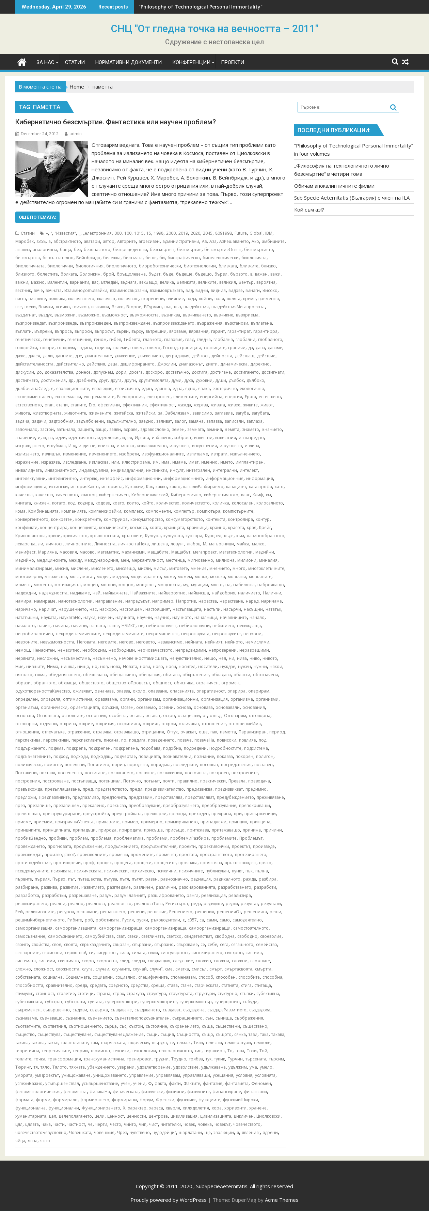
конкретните (88, 519)
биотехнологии (200, 266)
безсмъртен (162, 249)
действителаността (34, 364)
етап (49, 405)
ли (40, 544)
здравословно (154, 429)
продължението (121, 846)
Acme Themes (282, 1199)
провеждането (30, 846)
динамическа (234, 364)
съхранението (184, 1026)
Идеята (142, 437)
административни (180, 241)
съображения (249, 1018)
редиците (213, 903)
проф (88, 863)
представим (141, 797)
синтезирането (206, 953)
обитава (171, 675)
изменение (74, 454)
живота (22, 413)
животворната (47, 413)
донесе (83, 372)
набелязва (244, 585)
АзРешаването (234, 241)
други (130, 380)
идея (127, 437)
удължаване (213, 1067)
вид (189, 290)
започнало (26, 429)
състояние (156, 1026)
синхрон (234, 953)
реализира (239, 895)
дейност (200, 356)
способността (29, 985)
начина (60, 625)
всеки (30, 307)
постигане (95, 773)
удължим (237, 1067)
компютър (184, 511)
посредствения (236, 764)
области (242, 675)
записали (234, 421)
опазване (157, 691)
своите (22, 944)
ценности (136, 1116)
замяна (196, 421)
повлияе (247, 740)
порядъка (161, 764)
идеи (60, 437)
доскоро (154, 372)
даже (20, 356)
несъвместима (75, 658)
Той (263, 1051)
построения (27, 781)
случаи (102, 969)
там (94, 1042)
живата (218, 405)
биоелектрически (221, 258)
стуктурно (227, 993)
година (85, 348)
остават (152, 715)
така (264, 1034)
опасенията (182, 691)
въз (177, 307)
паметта (228, 732)
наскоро (108, 609)
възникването (197, 315)
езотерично (224, 388)
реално (75, 903)
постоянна (196, 773)
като (279, 487)
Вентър (246, 282)
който (148, 503)
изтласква (99, 462)
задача (22, 421)
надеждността (53, 593)
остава (136, 715)
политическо (28, 764)
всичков (81, 307)
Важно (38, 282)
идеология (108, 437)
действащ (244, 356)
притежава (198, 830)
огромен (230, 683)
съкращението (187, 1018)
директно (260, 364)
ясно (45, 1141)
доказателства (59, 372)
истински (58, 487)
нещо (210, 658)
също (207, 1034)
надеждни (25, 593)
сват (120, 936)
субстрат (53, 1002)
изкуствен (179, 446)
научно (162, 617)
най (96, 593)
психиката (61, 871)
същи (152, 1034)
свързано (164, 944)
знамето (250, 429)
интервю (88, 478)
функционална (30, 1108)
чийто (130, 1124)
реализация (213, 895)
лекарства (25, 544)
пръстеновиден (240, 863)
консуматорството (184, 519)
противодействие (33, 863)
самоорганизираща (165, 928)
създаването (147, 1010)
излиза (252, 446)
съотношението (85, 1026)
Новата (130, 666)
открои (168, 724)
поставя (47, 773)
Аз (204, 241)
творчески (138, 1042)
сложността (67, 969)
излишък (51, 454)
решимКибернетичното (40, 920)
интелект (249, 470)
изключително (152, 446)
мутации (199, 585)
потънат (152, 781)
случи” (155, 969)
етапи (62, 405)
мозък (201, 576)
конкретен (62, 519)
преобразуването (181, 805)
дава (260, 348)
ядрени (270, 1132)
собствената (27, 977)
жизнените (100, 413)
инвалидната (28, 470)
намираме (44, 601)
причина (252, 830)
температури (238, 1042)
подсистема (256, 748)
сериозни (52, 953)
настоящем (131, 609)
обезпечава (95, 675)
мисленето (102, 568)
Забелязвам (177, 413)
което (118, 503)
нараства (207, 601)
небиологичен (161, 625)
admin (73, 134)
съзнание (75, 1018)
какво (161, 487)
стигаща (262, 985)
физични (175, 1091)
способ (205, 977)
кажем (136, 487)
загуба (242, 413)
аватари (92, 241)
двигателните (98, 356)
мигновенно (200, 560)
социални (103, 977)
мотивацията (67, 585)
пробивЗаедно (30, 838)
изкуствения (204, 446)
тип (198, 1051)
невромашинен (162, 634)
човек (189, 1124)
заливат (164, 421)
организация (214, 699)
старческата (206, 985)
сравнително (59, 985)
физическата (126, 1091)
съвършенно (56, 1010)
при (238, 814)
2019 (183, 233)
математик (108, 552)
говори (47, 348)
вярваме (177, 331)
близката (228, 266)
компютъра (208, 511)
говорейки (26, 348)
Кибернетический (149, 495)
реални (57, 903)
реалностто (119, 903)
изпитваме (197, 454)
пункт (237, 871)
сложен (203, 961)
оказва (123, 691)
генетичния (79, 339)
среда (81, 985)
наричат (47, 609)
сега (224, 944)
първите (23, 879)
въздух (45, 315)
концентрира (53, 527)
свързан (121, 944)
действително (70, 364)
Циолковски (268, 1116)
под (262, 740)
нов (104, 666)
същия (167, 1034)
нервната (24, 658)
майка (243, 544)
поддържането (30, 748)
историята (112, 487)
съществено (255, 1026)
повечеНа (204, 740)
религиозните (40, 912)
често (115, 1124)
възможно (88, 315)
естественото (28, 405)
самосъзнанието (65, 936)
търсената (255, 1059)
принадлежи (213, 822)
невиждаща (249, 625)
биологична (254, 258)
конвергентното (31, 519)
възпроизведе (62, 323)
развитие (69, 887)
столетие (66, 993)
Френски (165, 1100)
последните (185, 764)
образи (23, 683)
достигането (246, 372)
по (123, 740)
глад (189, 339)
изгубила (56, 446)
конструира (116, 519)
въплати (23, 331)
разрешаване (83, 895)
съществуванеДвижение (119, 1034)
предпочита (114, 797)
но (94, 666)
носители (208, 666)
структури (205, 993)
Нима (52, 666)
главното (152, 339)
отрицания (153, 732)
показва (225, 756)
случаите (121, 969)
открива (68, 724)
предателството (111, 789)
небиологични (194, 625)
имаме (179, 462)
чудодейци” (164, 1132)
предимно (256, 789)
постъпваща (84, 781)
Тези (198, 1042)
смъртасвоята (238, 969)
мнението (219, 568)
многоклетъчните (266, 568)
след (124, 961)
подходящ (101, 756)
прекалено (93, 805)
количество (167, 503)
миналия (268, 560)
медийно (24, 560)
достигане (220, 372)
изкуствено (231, 446)
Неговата (86, 642)
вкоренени (152, 298)
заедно (146, 421)
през (20, 805)
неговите (107, 642)
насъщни (253, 609)
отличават (189, 724)
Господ (170, 348)
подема (56, 748)
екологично (252, 388)
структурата (180, 993)
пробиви (58, 838)
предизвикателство (164, 789)
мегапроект (205, 552)
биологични (60, 266)
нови (145, 666)
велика (167, 282)
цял (18, 1124)
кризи (54, 536)
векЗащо (148, 282)
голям (136, 348)
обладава (221, 675)
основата (24, 715)
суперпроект (227, 1002)
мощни (108, 585)
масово (87, 552)
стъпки (247, 993)
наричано (25, 609)
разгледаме (119, 887)
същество (25, 1034)
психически (116, 871)
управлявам (168, 1075)
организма (242, 699)
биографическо (184, 258)
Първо (58, 879)
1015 (139, 233)
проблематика (129, 838)
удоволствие (185, 1067)
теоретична (27, 1051)
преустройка (96, 814)
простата (188, 854)
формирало (65, 1100)
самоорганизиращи (210, 928)
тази (253, 1034)
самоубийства (99, 936)
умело (266, 1067)
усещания (223, 1075)
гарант (218, 331)
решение (156, 912)
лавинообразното (265, 536)
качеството (67, 495)
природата (130, 830)
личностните (78, 544)
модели (120, 576)
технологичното (175, 1051)
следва (138, 961)
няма (40, 675)
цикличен (244, 1116)
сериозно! (75, 953)
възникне (223, 315)
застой (47, 429)
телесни (214, 1042)
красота (236, 527)
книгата (23, 503)
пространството (216, 854)
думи (176, 380)
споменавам (183, 977)
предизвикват (229, 789)
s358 (41, 241)
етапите (78, 405)
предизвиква (199, 789)
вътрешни (156, 331)
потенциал (110, 781)
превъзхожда (28, 789)
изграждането (29, 446)
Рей (19, 912)
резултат (249, 903)
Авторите (126, 241)
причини (273, 830)
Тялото (59, 1067)
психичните (191, 871)
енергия (233, 397)
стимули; (24, 993)
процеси (143, 863)
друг (103, 380)
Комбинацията (43, 511)
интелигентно (62, 478)
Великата (186, 282)
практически (213, 781)
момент (23, 585)
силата (138, 953)
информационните (183, 478)
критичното (75, 536)
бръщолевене (131, 274)
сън (209, 1018)
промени (118, 854)
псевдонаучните (31, 871)
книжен (41, 503)
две (78, 356)
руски (142, 920)
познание (204, 756)
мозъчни (237, 576)
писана (111, 740)
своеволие (271, 936)
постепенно (70, 773)
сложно (23, 969)
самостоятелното (251, 928)
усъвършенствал (62, 1083)
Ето (92, 405)
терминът (100, 1051)
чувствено (140, 1132)
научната (124, 617)
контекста (215, 519)
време (249, 298)
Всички (45, 307)
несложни (47, 658)
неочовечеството (155, 650)
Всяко (118, 307)
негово (126, 642)
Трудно (178, 1059)
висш (20, 298)
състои (136, 1026)
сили (153, 953)
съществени (228, 1026)
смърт (215, 969)
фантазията (237, 1083)
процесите (165, 863)
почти (169, 781)
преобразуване (144, 805)
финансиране (226, 1091)
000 (118, 233)
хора (217, 1108)
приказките (108, 822)
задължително (121, 421)
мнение (199, 568)
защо (101, 429)
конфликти (26, 527)
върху (137, 331)
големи (120, 348)
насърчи (232, 609)
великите (207, 282)
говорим (66, 348)
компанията (73, 511)
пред (88, 789)
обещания (149, 675)
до (39, 372)
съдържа (99, 1010)
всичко (63, 307)
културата (173, 536)
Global (256, 233)
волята (233, 298)
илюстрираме (136, 462)
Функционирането (101, 1108)
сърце (111, 1026)
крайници (197, 527)
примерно (151, 822)
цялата (32, 1124)
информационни (143, 478)
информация (259, 478)
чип (142, 1124)
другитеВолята (154, 380)
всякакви (100, 307)
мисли (144, 568)
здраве (131, 429)
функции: (186, 1100)
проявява (187, 863)
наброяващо (270, 585)
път (71, 879)
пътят (137, 879)
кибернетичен (114, 495)
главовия (173, 339)
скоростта (107, 961)
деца (112, 364)
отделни (48, 724)
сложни (240, 961)
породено (137, 764)
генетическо (28, 339)
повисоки (226, 740)
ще (208, 1132)
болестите (47, 274)
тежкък (184, 1042)
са (202, 920)
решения (204, 912)
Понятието (98, 764)
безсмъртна (27, 258)
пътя (124, 879)
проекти (187, 846)
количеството (196, 503)
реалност (95, 903)
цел (52, 1116)
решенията (255, 912)
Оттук (172, 732)
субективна (267, 993)
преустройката (127, 814)
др (71, 380)
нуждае (227, 666)
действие (266, 356)
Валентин (57, 282)
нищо (83, 666)
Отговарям (235, 715)
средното (118, 985)
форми (43, 1100)
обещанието (123, 675)
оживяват (82, 691)
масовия (68, 552)
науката (49, 617)
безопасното (97, 249)
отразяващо (126, 732)
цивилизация (184, 1116)
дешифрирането (137, 364)
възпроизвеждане (132, 323)
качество (44, 495)
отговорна (259, 715)
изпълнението (245, 454)
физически (152, 1091)
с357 (192, 920)
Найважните (143, 593)
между (75, 560)
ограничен (207, 683)
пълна (261, 871)
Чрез (122, 1132)
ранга (192, 895)
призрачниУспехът (74, 822)
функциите (209, 1100)
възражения (209, 323)
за (160, 413)
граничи (236, 348)
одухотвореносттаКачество (42, 691)
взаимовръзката (166, 290)
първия (42, 879)
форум (146, 1100)
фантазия (212, 1083)
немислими (257, 642)
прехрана (221, 814)
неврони (252, 634)
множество (56, 576)
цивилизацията (215, 1116)
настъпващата (187, 609)
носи (171, 666)
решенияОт (229, 912)
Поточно (132, 781)
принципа (260, 822)
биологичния (90, 266)
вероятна (265, 282)
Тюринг (23, 1067)
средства (139, 985)
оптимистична (77, 699)
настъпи (212, 609)
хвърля (173, 1108)
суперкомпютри (121, 1002)
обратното (44, 683)
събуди (250, 1002)
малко (258, 544)
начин (43, 625)
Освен (127, 707)
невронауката (195, 634)
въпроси (83, 331)
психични (166, 871)
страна (103, 993)
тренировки (139, 1059)
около (139, 691)
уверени (125, 1067)
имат (193, 462)
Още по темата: (37, 217)
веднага (129, 282)
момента (43, 585)
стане (186, 985)
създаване (121, 1010)
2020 (195, 233)
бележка (112, 258)
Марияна (47, 552)
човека (205, 1124)
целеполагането (75, 1116)
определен (26, 699)
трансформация (64, 1059)
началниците (233, 617)
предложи (25, 797)
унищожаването (110, 1075)
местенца (175, 560)
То (230, 1051)
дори (121, 372)
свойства (40, 944)
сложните (260, 961)
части (59, 1124)
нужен (244, 666)
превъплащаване (62, 789)
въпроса (63, 331)
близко (268, 266)
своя (56, 944)
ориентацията (84, 707)
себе (212, 944)
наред (252, 601)
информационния (224, 478)
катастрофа (260, 487)
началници (205, 617)
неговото (145, 642)
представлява (168, 797)
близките (249, 266)
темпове (262, 1042)
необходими (122, 650)
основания (253, 707)
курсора (194, 536)
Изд (72, 446)
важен (261, 274)
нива (242, 658)
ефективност (162, 405)
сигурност (106, 953)
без (77, 249)
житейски (145, 413)
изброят (182, 437)
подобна (172, 748)
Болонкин (90, 274)
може (169, 576)
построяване (56, 781)
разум (105, 895)
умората (23, 1075)
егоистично (127, 388)
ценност (115, 1116)
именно (209, 462)
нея (222, 658)
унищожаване (76, 1075)
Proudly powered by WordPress (168, 1199)
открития (105, 724)
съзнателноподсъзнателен (142, 1018)
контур (263, 519)
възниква (170, 315)
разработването (234, 887)
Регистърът (176, 903)
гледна (204, 339)
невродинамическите (78, 634)
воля (219, 298)
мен (125, 560)
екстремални (67, 397)
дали (48, 356)
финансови (255, 1091)
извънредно (251, 437)
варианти (79, 282)
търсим (276, 1059)
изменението (102, 454)
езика (204, 388)
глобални (245, 339)
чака (46, 1124)
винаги (252, 290)
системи (46, 961)
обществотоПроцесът (128, 683)
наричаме (271, 601)
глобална (223, 339)
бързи (220, 274)
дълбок (236, 380)
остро (169, 715)
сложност (43, 969)
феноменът (75, 1091)
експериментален (33, 397)
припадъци (84, 830)
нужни (260, 666)
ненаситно (69, 650)
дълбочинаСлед (31, 388)
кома (20, 511)
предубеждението (235, 797)
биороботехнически (160, 266)
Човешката (80, 1132)
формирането (94, 1100)
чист (153, 1124)
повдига (137, 740)
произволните (92, 854)
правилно (187, 781)
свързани (142, 944)
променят (166, 854)
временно (268, 298)
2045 (207, 233)
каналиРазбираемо (203, 487)
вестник (23, 290)
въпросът (104, 331)
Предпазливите (54, 797)
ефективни (109, 405)
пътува (110, 879)
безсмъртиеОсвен (222, 249)
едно (190, 388)
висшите (37, 298)
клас (245, 495)
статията (229, 985)
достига (199, 372)
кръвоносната (104, 536)
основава (203, 707)
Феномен (261, 1083)
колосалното (269, 503)
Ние (19, 666)
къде (229, 536)
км (268, 495)
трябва (196, 1059)
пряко (265, 863)
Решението (180, 912)
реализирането (31, 903)
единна (162, 388)
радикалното (226, 879)
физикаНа (100, 1091)
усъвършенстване (100, 1083)
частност (76, 1124)
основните (72, 715)
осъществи (189, 715)
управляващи (196, 1075)
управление (141, 1075)
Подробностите (225, 748)
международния (101, 560)
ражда (249, 879)
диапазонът (191, 364)
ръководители (165, 920)
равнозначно (174, 879)
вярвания (198, 331)
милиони (246, 560)
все (18, 307)
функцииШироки (240, 1100)
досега (136, 372)
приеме (23, 822)
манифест (25, 552)
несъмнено (104, 658)
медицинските (51, 560)
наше (113, 625)
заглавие (224, 413)
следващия (159, 961)
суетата (95, 1002)
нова (115, 666)
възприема (247, 315)
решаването (112, 912)
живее (234, 405)
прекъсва (116, 805)
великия (227, 282)
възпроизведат (30, 323)
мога (75, 576)
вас (95, 282)
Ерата (250, 397)
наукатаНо (70, 617)
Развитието (92, 887)
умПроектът (47, 1075)
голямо (152, 348)
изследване (74, 462)
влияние (175, 298)
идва (48, 437)
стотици (86, 993)
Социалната (77, 977)
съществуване (77, 1034)
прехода (177, 814)
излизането (27, 454)
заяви (115, 429)
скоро (88, 961)
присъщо (175, 830)
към (240, 536)
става (172, 985)
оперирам (258, 691)
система (253, 953)
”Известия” (65, 233)
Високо (270, 290)
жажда (184, 405)
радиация (201, 879)
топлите (23, 1059)
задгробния (61, 421)
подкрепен (100, 748)
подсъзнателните (33, 756)
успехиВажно (29, 1083)
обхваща (67, 683)
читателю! (171, 1124)
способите (249, 977)
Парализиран (253, 732)
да (250, 348)
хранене (258, 1108)
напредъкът (137, 601)
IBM (268, 233)
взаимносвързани (128, 290)
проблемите (224, 838)
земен (178, 429)
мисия (61, 568)
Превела (236, 781)
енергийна (211, 397)
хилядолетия (196, 1108)
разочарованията (197, 887)
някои (276, 666)
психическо (142, 871)
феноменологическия (38, 1091)
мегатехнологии (236, 552)
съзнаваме (26, 1018)
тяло (45, 1067)
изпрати (219, 454)
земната (195, 429)
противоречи (67, 863)
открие (86, 724)
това (239, 1051)
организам (149, 699)
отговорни (26, 724)
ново (158, 666)
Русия (128, 920)
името (226, 462)
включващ (128, 298)
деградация (177, 356)
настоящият (157, 609)
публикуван (217, 871)
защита (85, 429)
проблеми (157, 838)
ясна (32, 1141)
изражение (26, 462)
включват (106, 298)
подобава (150, 748)
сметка (182, 969)
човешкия (104, 1132)
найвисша (198, 593)
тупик (219, 1059)
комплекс (133, 511)
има (165, 462)
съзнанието (100, 1018)
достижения (53, 380)
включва (57, 298)
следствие (183, 961)
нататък (273, 609)
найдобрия (223, 593)
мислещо (125, 568)
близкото (24, 274)
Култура (153, 536)
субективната (28, 1002)
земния (214, 429)
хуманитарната (30, 1116)
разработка (27, 895)
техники (121, 1051)
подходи (79, 756)
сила (124, 953)
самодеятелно (247, 920)
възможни (65, 315)
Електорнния (130, 397)
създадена (194, 1010)
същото (224, 1034)
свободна (225, 936)
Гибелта (132, 339)
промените (142, 854)
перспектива (28, 740)
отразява (102, 732)
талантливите (74, 1042)
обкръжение (195, 675)
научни (144, 617)
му (185, 585)
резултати (271, 903)
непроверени (223, 650)
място (217, 585)
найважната (115, 593)
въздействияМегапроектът (238, 307)
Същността (188, 1034)
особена (118, 715)
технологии (144, 1051)
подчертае (125, 756)
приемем (43, 822)
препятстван (27, 814)
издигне (87, 446)
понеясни (75, 764)
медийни (264, 552)
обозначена (265, 675)
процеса (122, 863)
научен (105, 617)
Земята (232, 429)
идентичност (81, 437)
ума (253, 1067)
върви (122, 331)
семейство (266, 944)
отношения (27, 732)
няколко (23, 675)
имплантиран (250, 462)
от (205, 715)
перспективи (56, 740)
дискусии (24, 372)
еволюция (102, 388)
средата (98, 985)
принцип (238, 822)
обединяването (64, 675)
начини (79, 625)
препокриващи (254, 805)
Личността (104, 544)
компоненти (158, 511)
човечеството (246, 1124)
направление (109, 601)
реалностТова (148, 903)
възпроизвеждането (173, 323)
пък (249, 871)
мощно (125, 585)
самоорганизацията (75, 928)
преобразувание (219, 805)
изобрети (129, 454)
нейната (193, 642)
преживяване (270, 797)
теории (80, 1051)
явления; (251, 1132)
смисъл (199, 969)
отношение (214, 724)
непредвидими (190, 650)
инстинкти (156, 470)
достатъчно (177, 372)
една (177, 388)
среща (157, 985)
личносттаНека (133, 544)
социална (53, 977)
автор (108, 241)
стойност (45, 993)
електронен (158, 397)
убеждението (101, 1067)
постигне (145, 773)
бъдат (154, 274)
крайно (217, 527)
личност (54, 544)
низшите (35, 666)
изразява (50, 462)
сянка (240, 1034)
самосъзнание (30, 936)
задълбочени (90, 421)
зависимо (202, 413)
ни (231, 658)
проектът (241, 846)
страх (118, 993)
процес (104, 863)
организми (267, 699)
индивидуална (93, 470)
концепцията (83, 527)
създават (171, 1010)
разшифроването (166, 895)
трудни (161, 1059)
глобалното (270, 339)
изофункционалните (163, 454)
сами (212, 920)
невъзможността (57, 642)
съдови (80, 1010)
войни (205, 298)
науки (89, 617)
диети (212, 364)
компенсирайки (105, 511)
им (156, 462)
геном (100, 339)
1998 (158, 233)
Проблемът (251, 838)
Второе (133, 307)
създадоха (259, 1010)
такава (277, 1034)
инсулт (177, 470)
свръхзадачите (95, 944)
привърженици (260, 814)
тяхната (77, 1067)
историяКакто (84, 487)
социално (125, 977)
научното (182, 617)
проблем (78, 838)
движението (150, 356)
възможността (144, 315)
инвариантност (60, 470)
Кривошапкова (30, 536)
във (167, 307)
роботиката (108, 920)
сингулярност (175, 953)
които (133, 503)
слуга (87, 969)
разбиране (26, 887)
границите (214, 348)
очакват (188, 732)
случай (140, 969)
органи (127, 699)
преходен (199, 814)
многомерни (28, 576)
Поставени (26, 773)
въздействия (196, 307)
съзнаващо (51, 1018)
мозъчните (260, 576)
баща (65, 249)
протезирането (250, 854)
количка (220, 503)
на (228, 585)
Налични (272, 593)
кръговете (132, 536)
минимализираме (33, 568)
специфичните (153, 977)
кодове (103, 503)
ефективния (135, 405)
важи (275, 274)
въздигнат (25, 315)
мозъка (217, 576)
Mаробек (24, 241)
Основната (48, 715)
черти (101, 1124)
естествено (270, 397)
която (155, 527)
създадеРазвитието (227, 1010)
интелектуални (30, 478)
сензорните (27, 953)
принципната (56, 830)
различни (166, 887)
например (162, 601)
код (71, 503)
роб (89, 920)
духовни (204, 380)
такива (22, 1042)
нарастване (231, 601)
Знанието (272, 429)
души (220, 380)
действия (96, 364)
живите (250, 405)
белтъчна (133, 258)
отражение (78, 732)
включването (81, 298)
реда (196, 903)
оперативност (210, 691)
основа (183, 707)
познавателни (177, 756)
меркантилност (147, 560)
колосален (243, 503)
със (123, 1026)
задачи (39, 421)
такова (38, 1042)
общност (162, 683)
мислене (80, 568)
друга (116, 380)
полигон (264, 756)
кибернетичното (221, 495)
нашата (97, 625)
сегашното (242, 944)
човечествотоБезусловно (40, 1132)
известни (203, 437)
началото (25, 625)
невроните (26, 642)
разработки (54, 895)
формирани (124, 1100)
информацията (30, 487)
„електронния (97, 233)
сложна (221, 961)
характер (137, 1108)
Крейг (265, 527)
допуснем (103, 372)
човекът (222, 1124)
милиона (225, 560)
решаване (87, 912)
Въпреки (43, 331)
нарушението (73, 609)
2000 (171, 233)
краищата (174, 527)
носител (187, 666)
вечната (54, 290)
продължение (88, 846)
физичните (198, 1091)
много (239, 568)
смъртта (263, 969)
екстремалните (99, 397)
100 (127, 233)
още (203, 732)
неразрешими (254, 650)
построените (245, 773)
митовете (178, 568)
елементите (185, 397)
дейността (221, 356)
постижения (169, 773)
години (102, 348)
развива (49, 887)
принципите (27, 830)
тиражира (214, 1051)
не (140, 625)
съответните (27, 1026)
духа (188, 380)
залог (180, 421)
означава (104, 691)
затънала (66, 429)
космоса (138, 527)
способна (272, 977)
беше (151, 258)
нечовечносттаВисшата (143, 658)
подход (60, 756)
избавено (162, 437)
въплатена (261, 323)
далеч (34, 356)
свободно (247, 936)
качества (24, 495)
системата (25, 961)
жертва (201, 405)
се (203, 944)
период (277, 732)
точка (39, 1059)
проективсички (213, 846)
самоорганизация (33, 928)
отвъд (215, 715)
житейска (123, 413)
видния (218, 290)
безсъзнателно (58, 258)
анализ (22, 249)
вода (191, 298)
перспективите (86, 740)
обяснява (183, 683)
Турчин (235, 1059)
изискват (125, 446)
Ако (255, 241)
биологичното (121, 266)
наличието (249, 593)
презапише (39, 805)
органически (54, 707)
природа (107, 830)
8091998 (223, 233)
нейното (234, 642)
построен (219, 773)
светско (173, 936)
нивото (270, 658)
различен (143, 887)
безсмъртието (258, 249)
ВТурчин (153, 307)
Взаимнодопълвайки (85, 290)
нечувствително (186, 658)
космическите (113, 527)
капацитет (236, 487)
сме (169, 969)
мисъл (160, 568)
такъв (52, 1042)
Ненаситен (44, 650)
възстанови (236, 323)
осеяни (166, 707)
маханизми (133, 552)
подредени (195, 748)
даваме (275, 348)
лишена (160, 544)
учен (125, 1083)
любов (193, 544)
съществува (49, 1034)
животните (75, 413)
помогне (53, 764)
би (162, 258)
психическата (87, 871)
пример (130, 822)
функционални (63, 1108)
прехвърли (155, 814)
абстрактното (67, 241)
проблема (101, 838)
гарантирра (265, 331)
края (251, 527)
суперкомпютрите (158, 1002)
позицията (149, 756)
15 (148, 233)
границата (190, 348)
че (90, 1124)
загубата (260, 413)
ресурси (65, 912)
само (225, 920)
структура (156, 993)
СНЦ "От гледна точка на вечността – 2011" (214, 28)
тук (208, 1059)
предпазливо (86, 797)
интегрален (198, 470)
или (115, 462)
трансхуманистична (104, 1059)
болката (69, 274)
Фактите (192, 1083)
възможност (114, 315)
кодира (85, 503)
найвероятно (172, 593)
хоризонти (235, 1108)
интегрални (225, 470)
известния (225, 437)
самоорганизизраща (120, 928)
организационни (180, 699)
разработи (265, 887)
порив (118, 764)
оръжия (110, 707)
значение (25, 437)
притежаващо (226, 830)
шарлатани (190, 1132)
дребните (86, 380)
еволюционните (72, 388)
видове (235, 290)
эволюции (223, 1132)
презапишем (66, 805)
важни (21, 282)
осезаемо (146, 707)
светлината (152, 936)
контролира (240, 519)
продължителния (158, 846)
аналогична (45, 249)
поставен (263, 764)
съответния (54, 1026)
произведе (264, 846)
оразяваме (106, 699)
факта (160, 1083)
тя (36, 1067)
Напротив (186, 601)
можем (185, 576)
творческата (113, 1042)
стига (246, 985)
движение (125, 356)
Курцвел (213, 536)
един (147, 388)
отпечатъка (53, 732)
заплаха (255, 421)
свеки (133, 936)
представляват (199, 797)
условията (265, 1075)
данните (64, 356)
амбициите (273, 241)
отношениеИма (244, 724)
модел (103, 576)
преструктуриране (61, 814)
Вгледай (109, 282)
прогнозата (59, 846)
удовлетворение (154, 1067)
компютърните (238, 511)
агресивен (149, 241)
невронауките (226, 634)
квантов (88, 495)
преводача (259, 781)
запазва (214, 421)
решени (136, 912)
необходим (94, 650)
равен (151, 879)
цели (100, 1116)
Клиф (258, 495)
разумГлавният (129, 895)
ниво (255, 658)
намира (23, 601)
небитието (223, 625)
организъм (26, 707)
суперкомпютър (195, 1002)
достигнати (272, 372)
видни (201, 290)
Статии (28, 233)
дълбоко (255, 380)
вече (38, 290)
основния (96, 715)
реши (275, 912)
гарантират (239, 331)
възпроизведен (95, 323)
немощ (22, 650)
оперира (236, 691)
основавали (228, 707)
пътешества (89, 879)
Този (252, 1051)
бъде (168, 274)
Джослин (166, 364)
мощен (90, 585)
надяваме (80, 593)
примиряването (181, 822)
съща (207, 1026)
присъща (153, 830)
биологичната (30, 266)
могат (88, 576)
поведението (161, 740)
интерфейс (111, 478)
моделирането (146, 576)
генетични (54, 339)
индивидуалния (127, 470)
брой (108, 274)
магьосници (221, 544)
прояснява (211, 863)
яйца (20, 1141)
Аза (213, 241)
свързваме (187, 944)
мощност (145, 585)
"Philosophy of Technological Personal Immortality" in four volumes (220, 6)
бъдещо (203, 274)
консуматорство (146, 519)
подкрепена (125, 748)
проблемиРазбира (189, 838)
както (175, 487)
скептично (68, 961)
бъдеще (184, 274)
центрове (158, 1116)
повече (184, 740)
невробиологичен (34, 634)
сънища (224, 1018)
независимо (170, 642)
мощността (169, 585)
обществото (91, 683)
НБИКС (129, 625)
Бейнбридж (88, 258)
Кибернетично (186, 495)
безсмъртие (189, 249)
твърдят (159, 1042)
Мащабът (180, 552)
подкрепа (76, 748)
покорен (244, 756)
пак (213, 732)
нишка (68, 666)
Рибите (74, 920)
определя (50, 699)
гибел (115, 339)
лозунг (177, 544)
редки (232, 903)
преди (136, 789)
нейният (213, 642)
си (91, 953)
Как (149, 487)
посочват (209, 764)
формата (24, 1100)
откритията (128, 724)
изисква (106, 446)
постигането (120, 773)
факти (175, 1083)
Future (241, 233)
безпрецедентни (130, 249)
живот (266, 405)
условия (244, 1075)
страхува (135, 993)
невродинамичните (123, 634)
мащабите (158, 552)
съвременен (28, 1010)
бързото (239, 274)
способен (226, 977)
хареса (156, 1108)
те (172, 1042)
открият (151, 724)
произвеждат (28, 854)
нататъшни (26, 617)
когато (58, 503)
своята (70, 944)
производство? (60, 854)
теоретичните (56, 1051)
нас (93, 609)
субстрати (75, 1002)
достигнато (26, 380)
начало (257, 617)
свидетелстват (198, 936)
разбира (267, 879)
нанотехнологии (75, 601)
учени (139, 1083)
